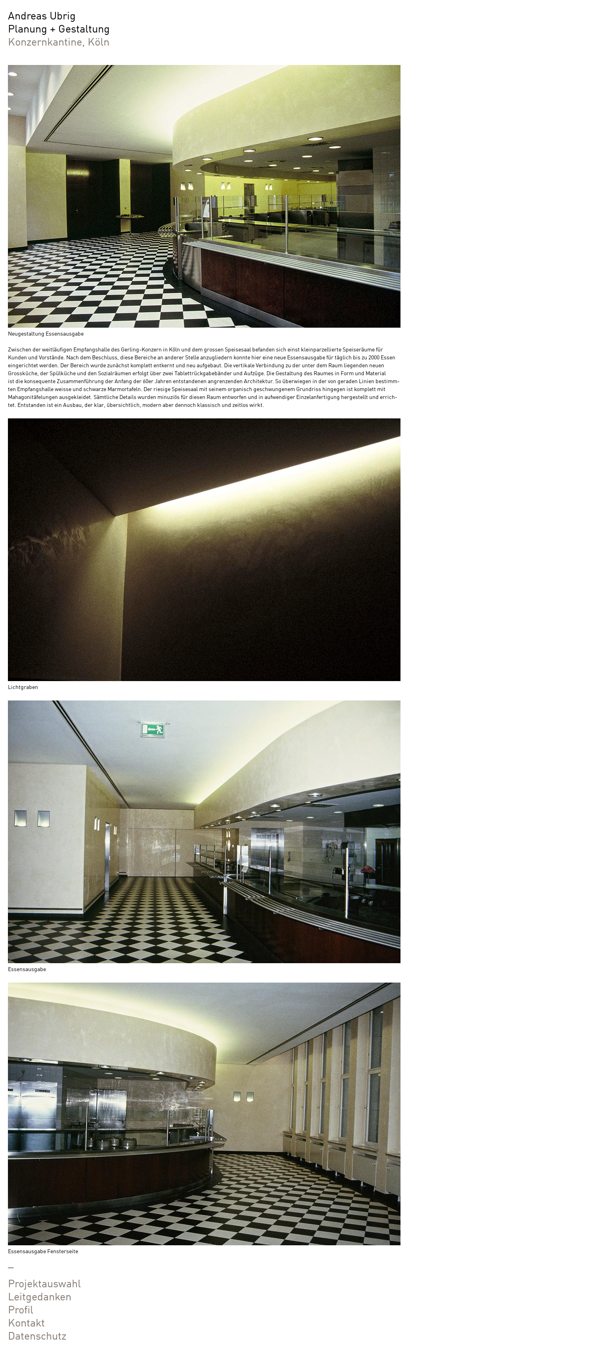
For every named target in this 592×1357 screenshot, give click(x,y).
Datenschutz (37, 1334)
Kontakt (26, 1321)
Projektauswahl (44, 1282)
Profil (20, 1308)
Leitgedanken (39, 1295)
